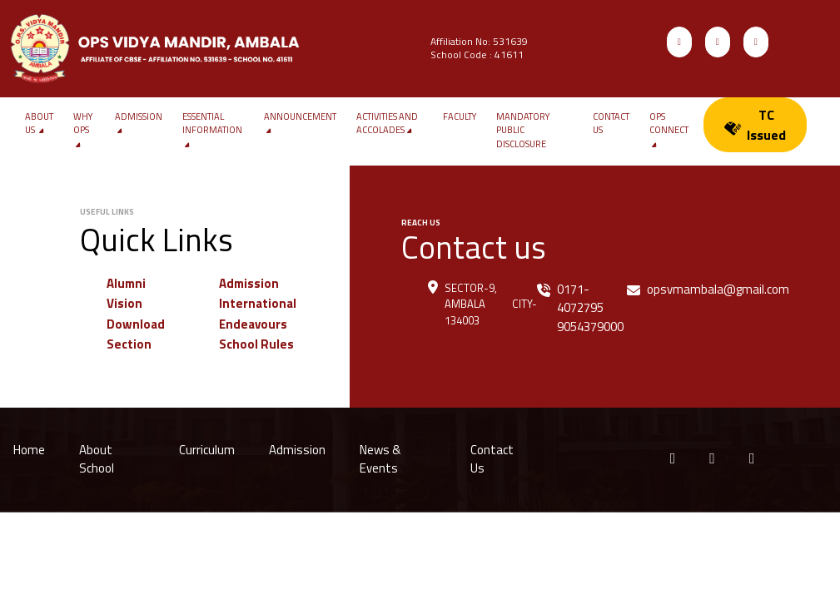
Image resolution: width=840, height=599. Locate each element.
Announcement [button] (300, 123)
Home (29, 449)
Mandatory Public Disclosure (522, 130)
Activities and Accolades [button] (387, 123)
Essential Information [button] (212, 130)
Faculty (459, 116)
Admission (249, 283)
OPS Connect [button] (668, 130)
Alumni (126, 283)
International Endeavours (257, 314)
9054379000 (590, 326)
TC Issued (755, 125)
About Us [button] (39, 123)
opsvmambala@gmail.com (718, 289)
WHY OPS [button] (82, 130)
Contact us (611, 123)
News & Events (380, 459)
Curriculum (207, 449)
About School (96, 459)
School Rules (256, 344)
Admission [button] (138, 123)
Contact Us (492, 459)
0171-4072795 (580, 299)
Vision (124, 303)
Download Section (136, 334)
